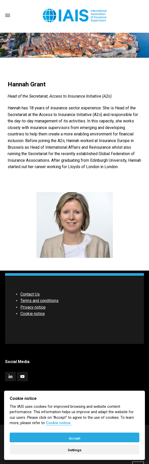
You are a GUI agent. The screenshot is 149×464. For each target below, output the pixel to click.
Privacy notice (33, 307)
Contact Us (30, 294)
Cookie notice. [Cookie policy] (59, 423)
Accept (74, 438)
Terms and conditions (39, 300)
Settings (75, 450)
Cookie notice (32, 313)
